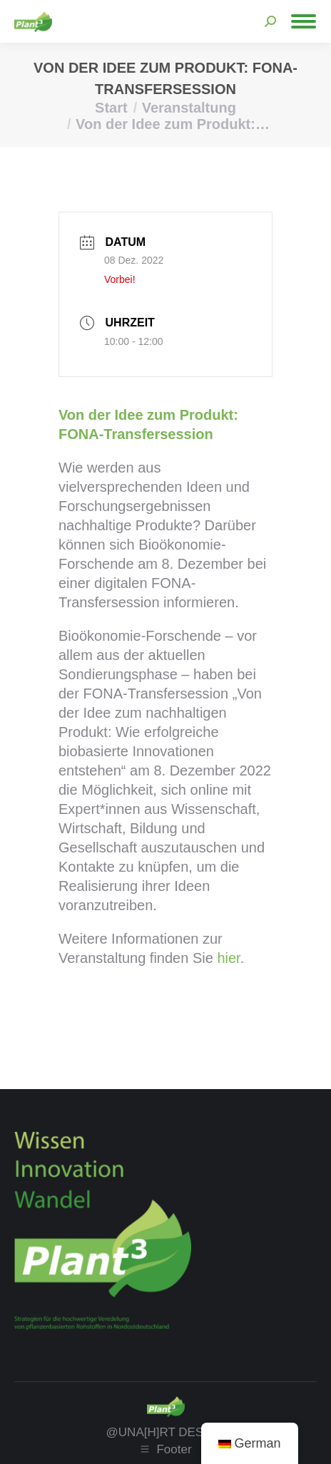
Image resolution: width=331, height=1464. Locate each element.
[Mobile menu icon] (303, 21)
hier (228, 958)
